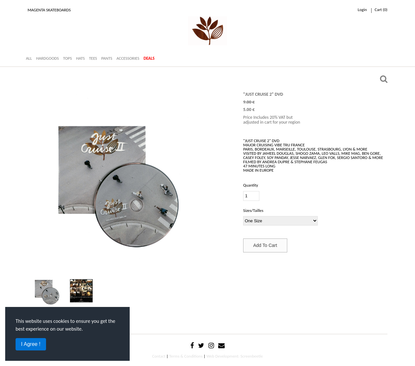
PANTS (106, 58)
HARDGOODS (47, 58)
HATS (80, 58)
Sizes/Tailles (253, 210)
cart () (381, 9)
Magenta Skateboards (49, 9)
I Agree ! (31, 344)
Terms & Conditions (186, 356)
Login (362, 9)
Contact (158, 356)
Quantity (250, 185)
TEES (93, 58)
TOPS (67, 58)
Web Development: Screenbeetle (235, 356)
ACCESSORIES (127, 58)
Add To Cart (265, 245)
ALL (29, 58)
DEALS (149, 58)
